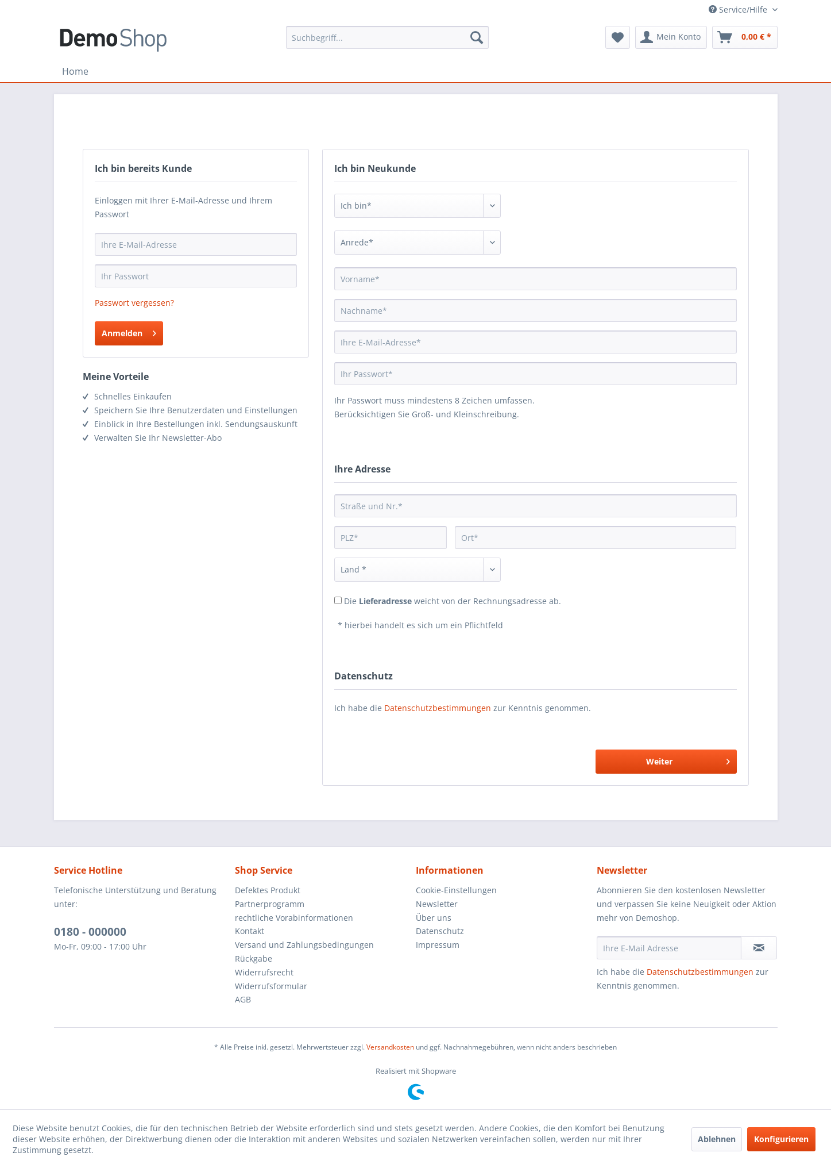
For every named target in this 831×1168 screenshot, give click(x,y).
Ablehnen (717, 1139)
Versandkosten (390, 1047)
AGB (243, 999)
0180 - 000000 (90, 931)
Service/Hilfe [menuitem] (739, 9)
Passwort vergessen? (134, 302)
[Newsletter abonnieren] (759, 947)
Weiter (688, 759)
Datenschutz (440, 930)
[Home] (75, 71)
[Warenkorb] (745, 37)
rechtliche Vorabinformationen (294, 917)
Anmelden (129, 331)
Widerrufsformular (271, 986)
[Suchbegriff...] (387, 37)
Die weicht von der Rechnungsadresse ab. (452, 600)
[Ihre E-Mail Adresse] (669, 947)
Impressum (437, 944)
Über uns (433, 917)
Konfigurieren (781, 1139)
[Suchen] (477, 37)
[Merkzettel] (617, 37)
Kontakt (249, 930)
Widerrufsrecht (264, 972)
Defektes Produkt (267, 890)
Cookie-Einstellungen (456, 890)
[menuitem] (387, 37)
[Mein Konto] (671, 37)
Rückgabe (253, 958)
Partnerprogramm (269, 903)
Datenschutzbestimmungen (437, 707)
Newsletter (437, 903)
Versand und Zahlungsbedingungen (304, 944)
